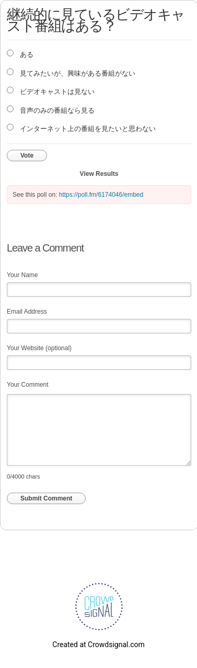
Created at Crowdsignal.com (98, 644)
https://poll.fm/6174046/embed (101, 194)
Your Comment (28, 384)
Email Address (27, 311)
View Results (99, 173)
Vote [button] (26, 155)
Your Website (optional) (39, 348)
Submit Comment (46, 498)
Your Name (22, 275)
